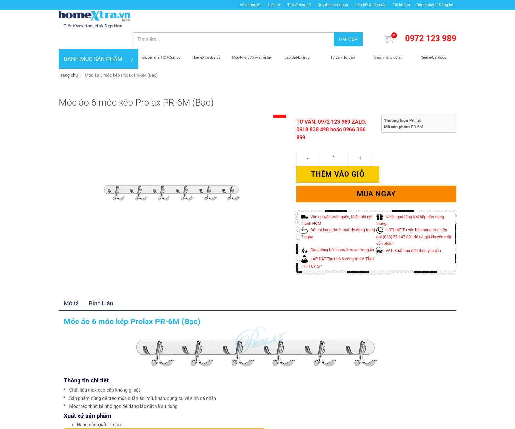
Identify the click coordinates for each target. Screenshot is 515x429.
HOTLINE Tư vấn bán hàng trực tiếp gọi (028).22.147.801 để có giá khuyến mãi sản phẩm (413, 201)
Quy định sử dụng (332, 5)
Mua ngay (376, 158)
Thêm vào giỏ (416, 138)
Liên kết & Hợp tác (370, 5)
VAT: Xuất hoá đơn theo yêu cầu (408, 214)
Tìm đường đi (299, 5)
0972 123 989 (430, 19)
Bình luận (101, 274)
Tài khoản (401, 5)
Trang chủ (68, 55)
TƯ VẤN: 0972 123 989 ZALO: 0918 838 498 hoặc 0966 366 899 (331, 110)
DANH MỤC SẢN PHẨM (98, 39)
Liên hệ (274, 5)
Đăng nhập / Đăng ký (434, 5)
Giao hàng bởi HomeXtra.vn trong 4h (337, 214)
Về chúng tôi (250, 5)
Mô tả (71, 274)
